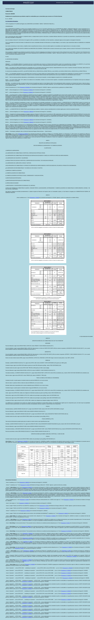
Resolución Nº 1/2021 (27, 493)
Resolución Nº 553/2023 (25, 87)
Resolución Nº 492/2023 (23, 133)
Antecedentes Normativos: (11, 479)
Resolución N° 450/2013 (44, 508)
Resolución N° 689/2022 (28, 89)
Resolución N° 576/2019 (69, 499)
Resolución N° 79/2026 (34, 197)
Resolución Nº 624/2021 (27, 487)
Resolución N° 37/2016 (25, 484)
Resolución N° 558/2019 (24, 503)
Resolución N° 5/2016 (24, 499)
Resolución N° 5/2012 (26, 519)
